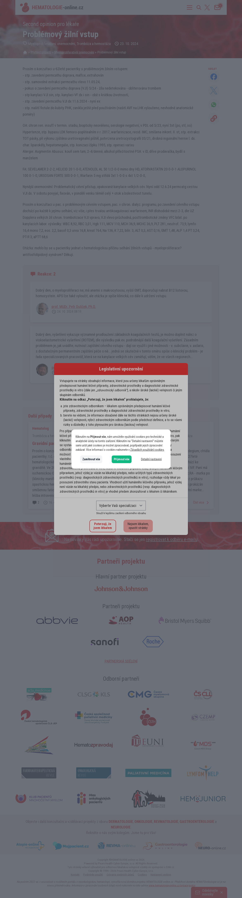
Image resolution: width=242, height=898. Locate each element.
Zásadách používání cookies (147, 449)
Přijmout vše (121, 459)
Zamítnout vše (91, 459)
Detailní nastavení (151, 459)
